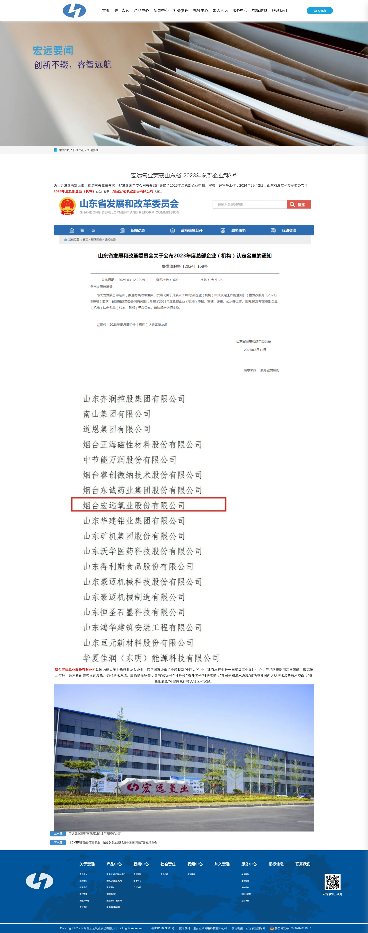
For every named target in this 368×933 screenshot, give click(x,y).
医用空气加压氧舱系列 (116, 874)
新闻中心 (161, 10)
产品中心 (141, 10)
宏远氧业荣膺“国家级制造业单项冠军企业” (95, 833)
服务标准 (245, 881)
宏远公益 (164, 874)
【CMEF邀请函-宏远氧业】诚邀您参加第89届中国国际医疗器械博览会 (113, 842)
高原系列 (110, 887)
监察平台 (245, 901)
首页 (106, 10)
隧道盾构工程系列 (114, 901)
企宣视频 (191, 874)
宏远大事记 (84, 901)
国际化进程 (246, 894)
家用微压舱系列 (113, 907)
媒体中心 (137, 881)
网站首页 (64, 150)
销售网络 (245, 874)
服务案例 (245, 887)
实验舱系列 (111, 894)
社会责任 (180, 10)
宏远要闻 (93, 150)
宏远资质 (83, 907)
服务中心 (240, 10)
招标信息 (259, 10)
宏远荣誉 (83, 894)
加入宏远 (220, 10)
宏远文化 (83, 881)
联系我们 (279, 10)
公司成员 (83, 887)
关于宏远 (121, 10)
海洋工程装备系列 (114, 881)
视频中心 (200, 10)
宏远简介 (83, 874)
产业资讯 (137, 887)
